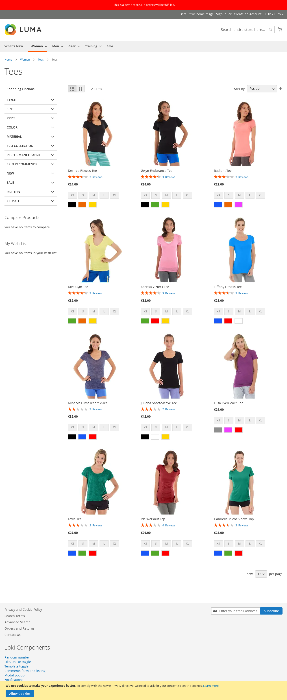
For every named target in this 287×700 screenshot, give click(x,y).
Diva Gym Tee (78, 287)
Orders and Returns (19, 628)
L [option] (104, 195)
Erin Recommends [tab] (22, 164)
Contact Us (12, 634)
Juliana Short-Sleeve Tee (159, 403)
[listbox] (95, 196)
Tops (41, 59)
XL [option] (114, 195)
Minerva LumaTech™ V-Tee (88, 403)
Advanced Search (17, 622)
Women (25, 59)
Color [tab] (12, 127)
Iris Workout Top (153, 519)
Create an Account (247, 14)
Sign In (221, 14)
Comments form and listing (25, 671)
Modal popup (14, 675)
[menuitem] (14, 46)
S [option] (83, 195)
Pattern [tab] (13, 192)
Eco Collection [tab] (20, 146)
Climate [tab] (13, 201)
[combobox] (247, 29)
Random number (17, 657)
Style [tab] (11, 100)
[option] (72, 204)
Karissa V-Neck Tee (155, 287)
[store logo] (23, 29)
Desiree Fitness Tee (82, 170)
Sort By (239, 88)
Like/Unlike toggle (17, 662)
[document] (144, 690)
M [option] (93, 195)
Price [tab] (11, 118)
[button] (274, 14)
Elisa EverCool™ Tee (228, 403)
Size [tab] (10, 109)
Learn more (211, 686)
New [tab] (10, 173)
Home (8, 59)
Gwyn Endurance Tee (156, 170)
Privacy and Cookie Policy (23, 609)
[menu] (143, 46)
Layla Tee (75, 519)
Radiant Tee (223, 170)
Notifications (13, 680)
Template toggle (16, 666)
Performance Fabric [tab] (24, 155)
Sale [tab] (10, 182)
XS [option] (72, 195)
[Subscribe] (271, 611)
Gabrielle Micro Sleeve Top (234, 519)
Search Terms (14, 616)
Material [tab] (14, 136)
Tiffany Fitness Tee (228, 287)
